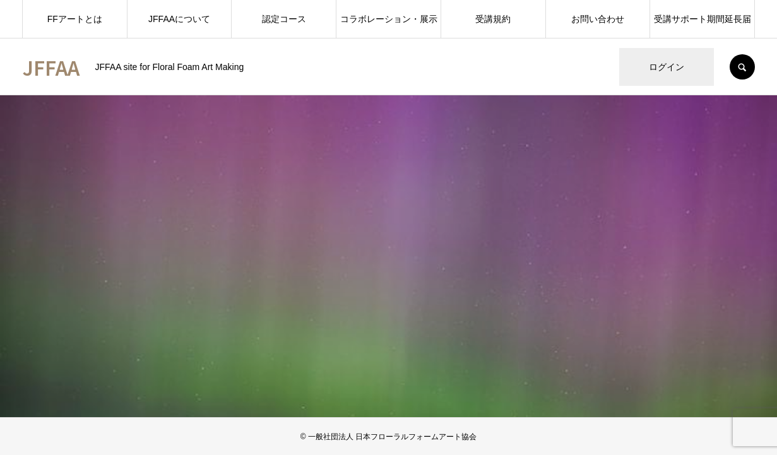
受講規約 (493, 19)
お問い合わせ (597, 19)
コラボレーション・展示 (388, 19)
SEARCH (742, 67)
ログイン (666, 67)
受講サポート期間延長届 (702, 19)
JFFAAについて (179, 19)
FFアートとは (74, 19)
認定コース (284, 19)
